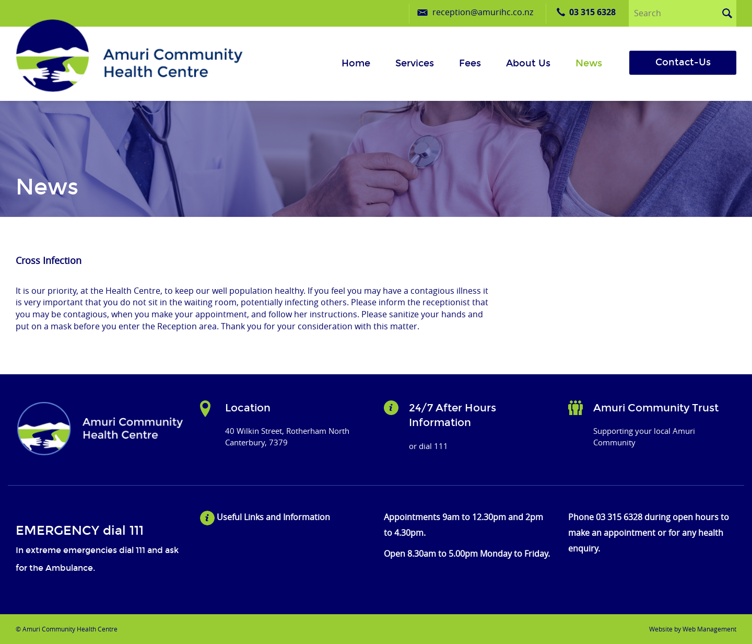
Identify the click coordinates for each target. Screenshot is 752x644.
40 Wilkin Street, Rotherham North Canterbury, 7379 (287, 436)
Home (356, 63)
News (588, 63)
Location (248, 407)
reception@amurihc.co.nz (482, 12)
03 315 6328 (592, 12)
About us (528, 63)
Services (414, 63)
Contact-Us (683, 62)
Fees (470, 63)
